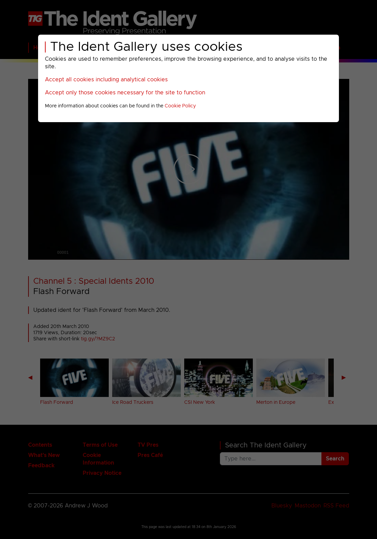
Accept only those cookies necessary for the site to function (125, 92)
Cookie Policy (180, 106)
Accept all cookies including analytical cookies (106, 79)
